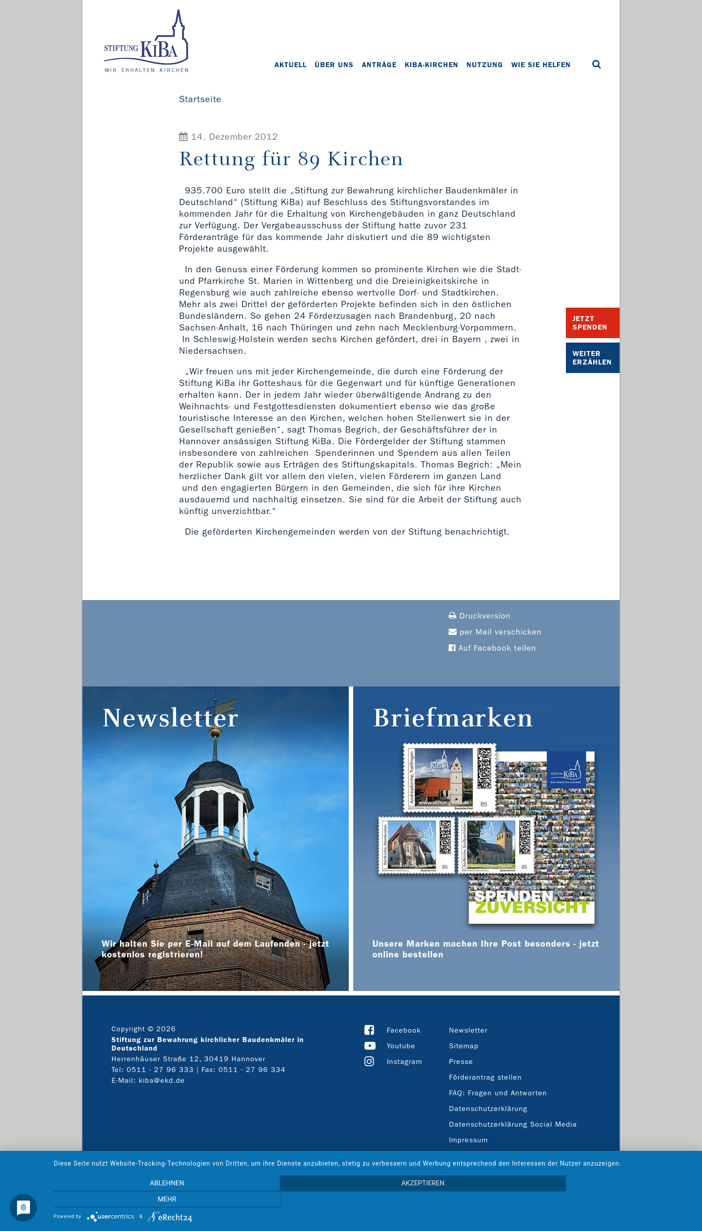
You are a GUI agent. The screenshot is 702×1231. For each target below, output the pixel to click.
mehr (597, 1200)
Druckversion (480, 616)
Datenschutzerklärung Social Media (513, 1124)
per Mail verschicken (495, 632)
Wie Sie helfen (541, 64)
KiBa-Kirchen (431, 64)
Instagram (404, 1061)
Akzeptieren (373, 1200)
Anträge (379, 64)
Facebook (404, 1030)
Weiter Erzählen (592, 357)
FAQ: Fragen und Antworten (498, 1093)
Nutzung (485, 64)
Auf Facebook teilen (492, 648)
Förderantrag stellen (485, 1077)
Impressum (468, 1140)
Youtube (401, 1046)
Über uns (334, 64)
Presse (461, 1061)
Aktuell (290, 64)
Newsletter (468, 1030)
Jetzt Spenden (590, 322)
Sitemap (464, 1046)
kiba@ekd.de (162, 1080)
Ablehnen (150, 1200)
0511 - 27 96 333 (160, 1069)
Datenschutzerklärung (488, 1108)
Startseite (200, 99)
